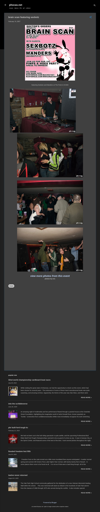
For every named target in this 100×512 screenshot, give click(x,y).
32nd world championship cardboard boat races (29, 380)
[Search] (94, 5)
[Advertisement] (50, 351)
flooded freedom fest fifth (19, 451)
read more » (86, 397)
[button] (90, 17)
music (11, 286)
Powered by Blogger (50, 502)
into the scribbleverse (17, 404)
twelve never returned (17, 475)
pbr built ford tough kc (18, 428)
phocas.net (15, 4)
